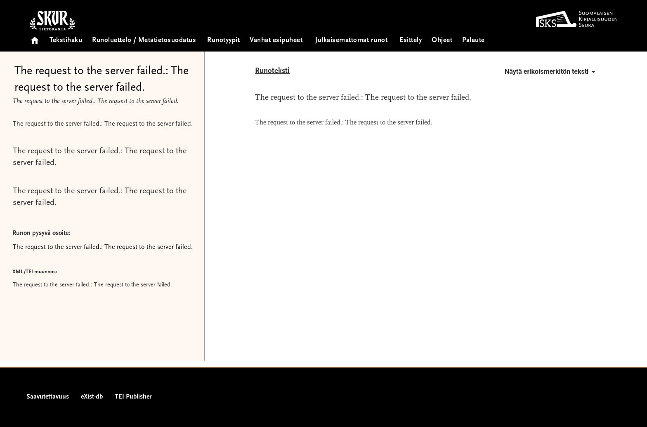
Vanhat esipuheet (276, 40)
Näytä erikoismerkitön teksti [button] (551, 72)
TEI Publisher (133, 397)
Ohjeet (442, 40)
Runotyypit (223, 40)
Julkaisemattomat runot (351, 40)
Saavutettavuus (47, 397)
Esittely (410, 40)
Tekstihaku (66, 40)
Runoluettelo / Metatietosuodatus (144, 40)
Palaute (473, 40)
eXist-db (92, 397)
